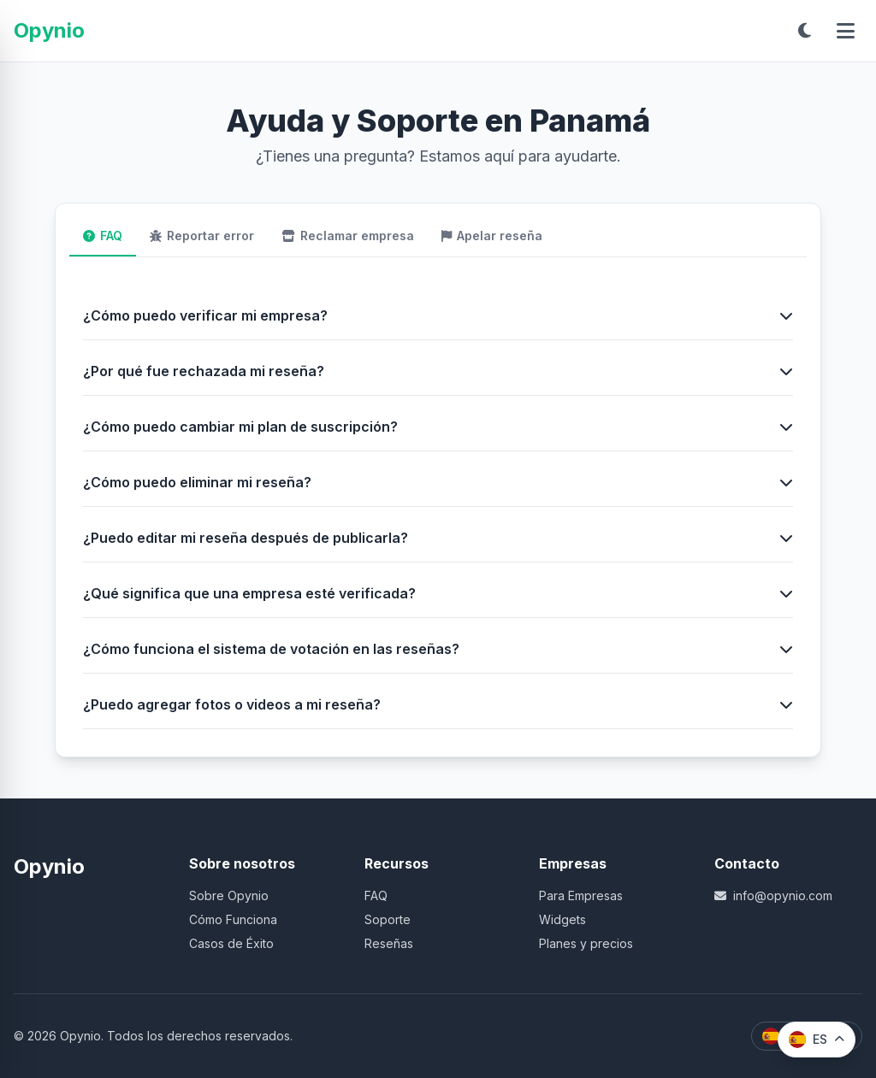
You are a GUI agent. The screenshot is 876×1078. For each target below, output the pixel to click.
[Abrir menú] (845, 31)
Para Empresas (581, 895)
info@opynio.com (773, 895)
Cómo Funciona (233, 919)
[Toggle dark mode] (804, 31)
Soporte (387, 919)
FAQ (376, 895)
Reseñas (388, 943)
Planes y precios (586, 943)
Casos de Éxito (231, 943)
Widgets (562, 919)
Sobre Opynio (229, 895)
